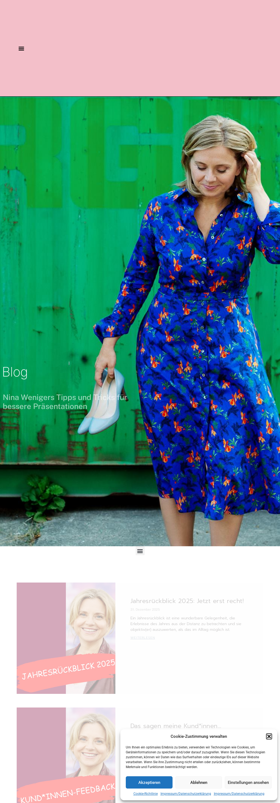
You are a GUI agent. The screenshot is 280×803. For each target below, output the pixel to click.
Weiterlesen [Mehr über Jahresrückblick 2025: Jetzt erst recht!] (142, 637)
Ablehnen (198, 782)
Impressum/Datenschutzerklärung (186, 794)
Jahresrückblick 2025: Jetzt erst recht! (187, 600)
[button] (269, 736)
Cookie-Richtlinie (145, 794)
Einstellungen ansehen (248, 782)
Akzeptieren (149, 782)
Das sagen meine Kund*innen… (175, 725)
